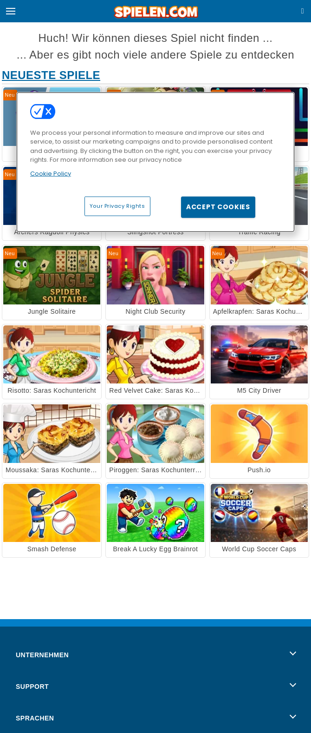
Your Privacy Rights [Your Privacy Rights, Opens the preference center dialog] (117, 206)
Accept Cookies (218, 206)
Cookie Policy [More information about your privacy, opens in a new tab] (50, 173)
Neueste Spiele (51, 75)
